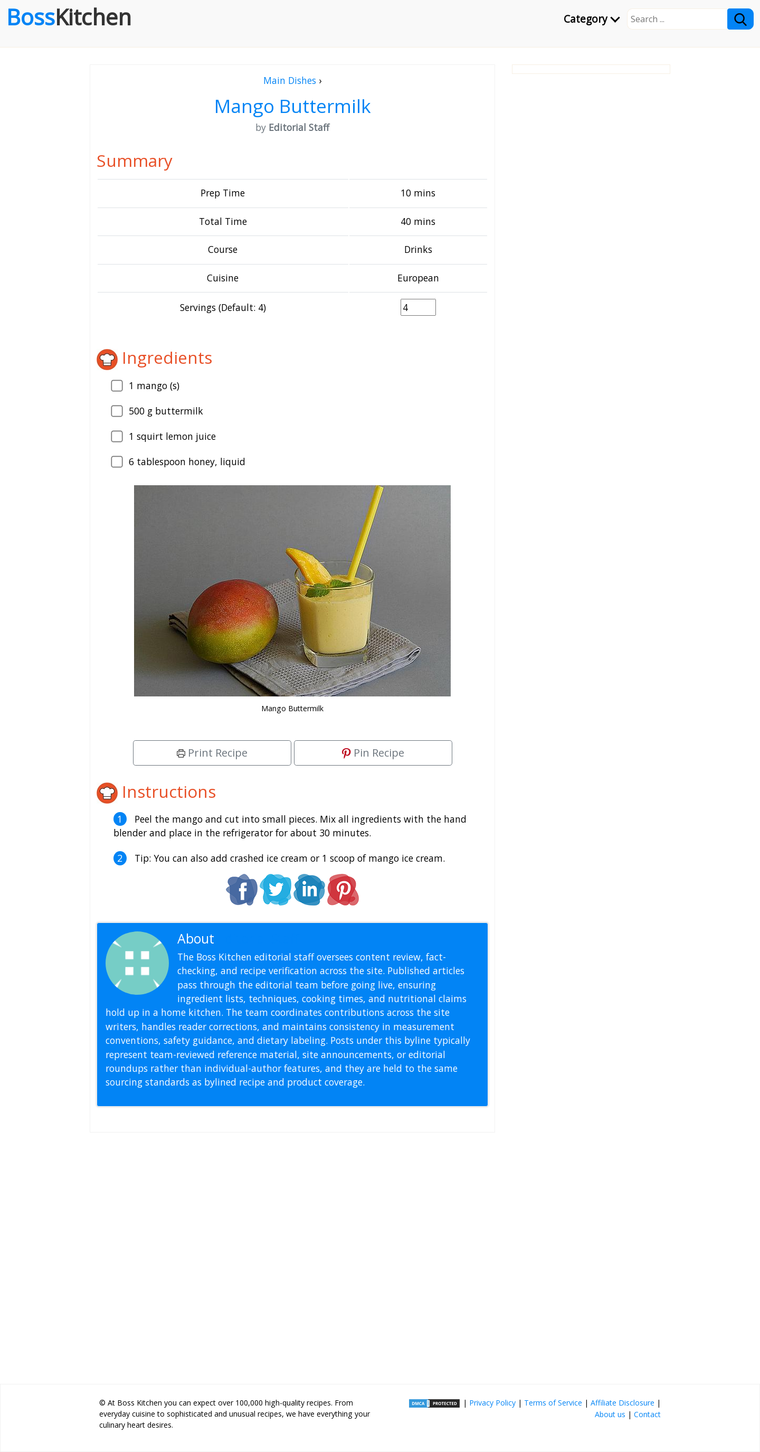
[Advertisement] (292, 1254)
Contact (647, 1414)
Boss (68, 17)
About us (610, 1414)
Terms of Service (553, 1403)
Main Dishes (289, 80)
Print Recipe (212, 753)
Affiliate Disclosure (622, 1403)
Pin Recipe (373, 753)
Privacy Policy (492, 1403)
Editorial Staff (258, 938)
